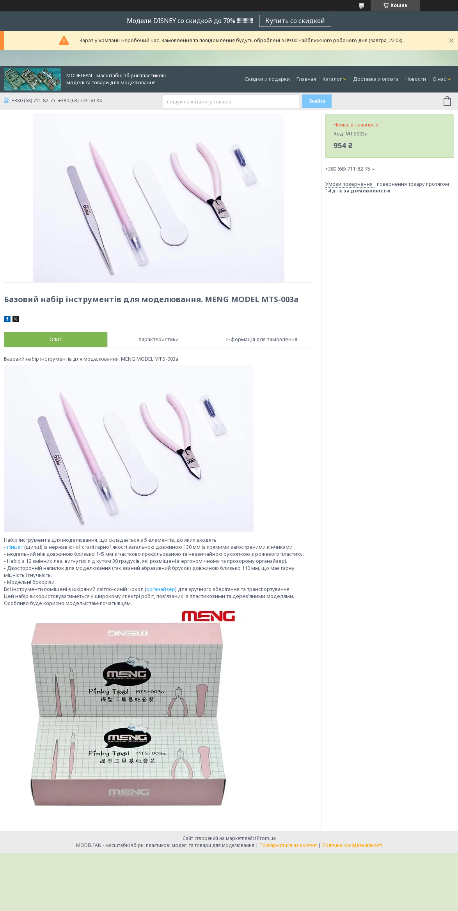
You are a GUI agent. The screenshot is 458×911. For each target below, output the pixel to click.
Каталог (332, 78)
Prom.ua (266, 838)
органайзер (160, 589)
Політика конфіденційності (352, 845)
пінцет (15, 546)
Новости (415, 78)
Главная (306, 78)
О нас (439, 78)
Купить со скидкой (295, 20)
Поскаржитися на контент (288, 845)
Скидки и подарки (267, 78)
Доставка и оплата (376, 78)
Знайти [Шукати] (317, 101)
